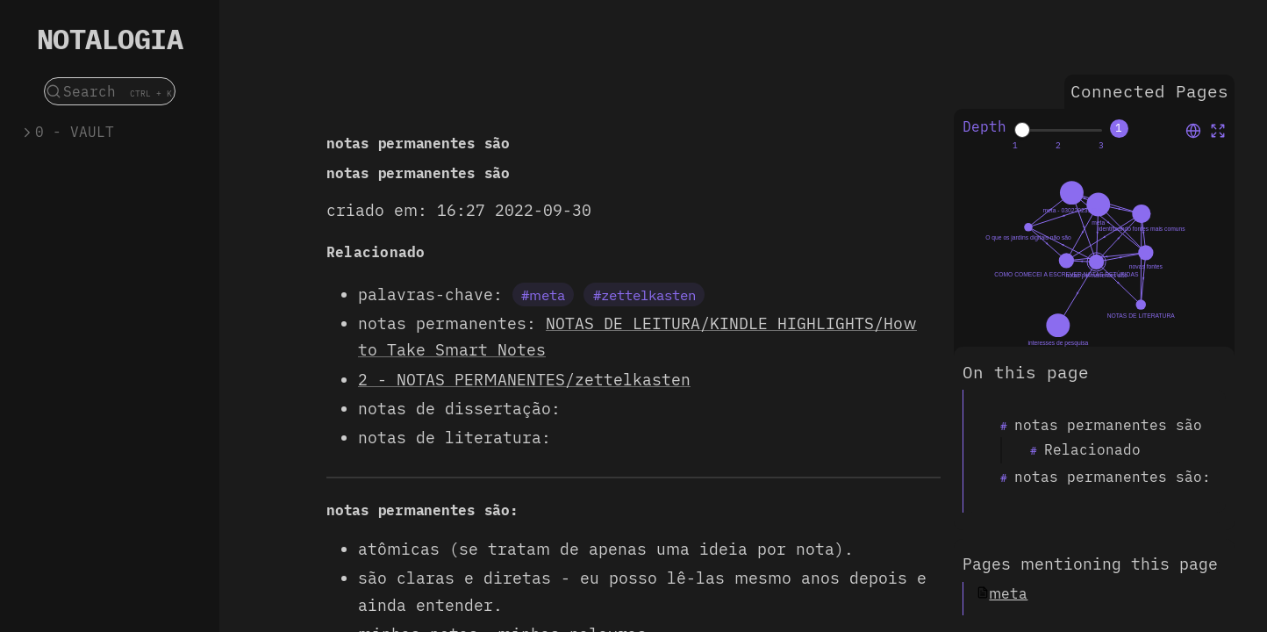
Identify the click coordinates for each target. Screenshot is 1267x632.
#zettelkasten (644, 295)
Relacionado (1092, 449)
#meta (543, 295)
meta (1008, 593)
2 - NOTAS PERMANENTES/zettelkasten (524, 380)
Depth (984, 126)
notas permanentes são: (1112, 476)
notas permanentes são (1108, 425)
